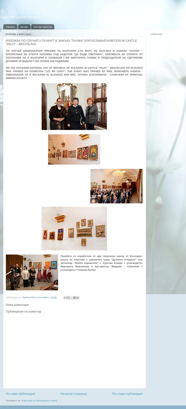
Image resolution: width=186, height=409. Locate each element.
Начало (10, 27)
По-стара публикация (127, 393)
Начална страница (73, 393)
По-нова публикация (20, 393)
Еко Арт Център (43, 27)
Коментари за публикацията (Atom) (39, 400)
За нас (24, 27)
